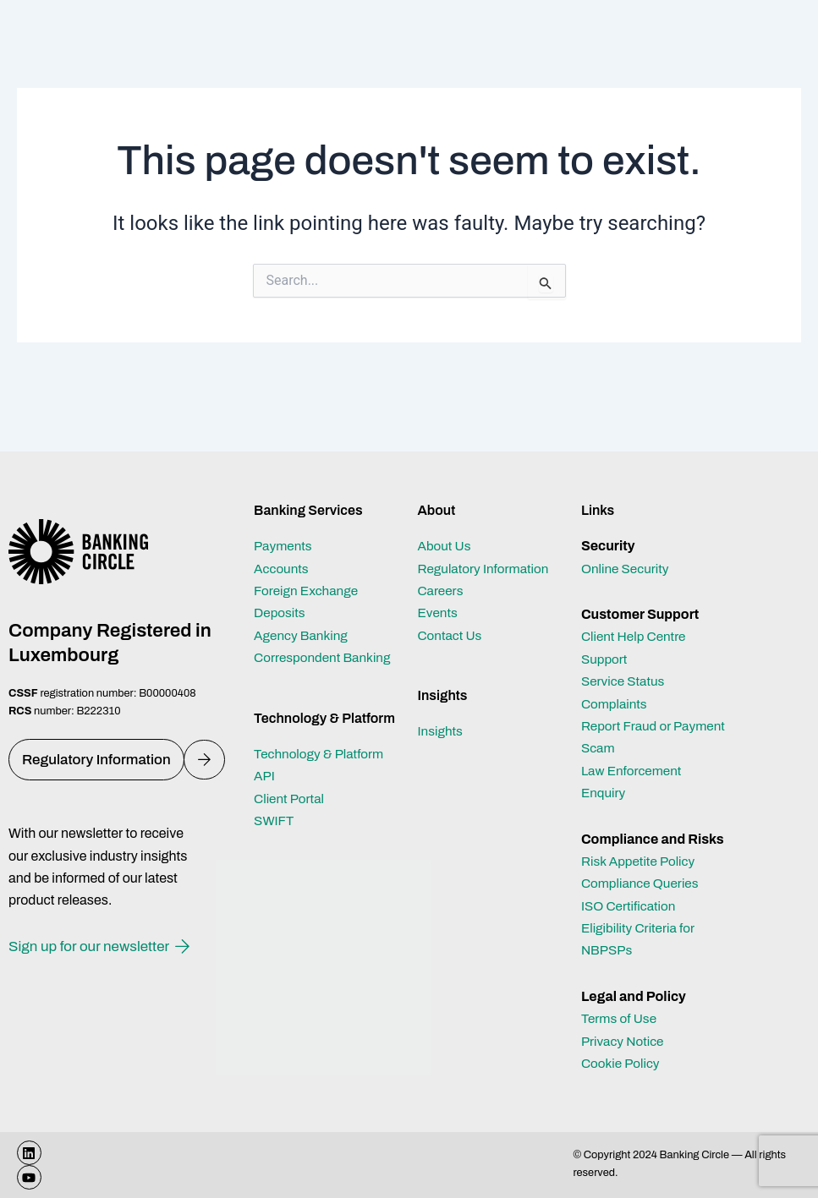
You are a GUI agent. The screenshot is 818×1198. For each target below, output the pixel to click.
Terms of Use (620, 1018)
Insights (440, 731)
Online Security (627, 568)
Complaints (615, 704)
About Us (445, 546)
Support (605, 659)
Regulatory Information (485, 568)
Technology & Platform (321, 754)
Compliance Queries (642, 883)
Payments (284, 546)
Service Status (624, 681)
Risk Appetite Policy (640, 861)
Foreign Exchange (308, 590)
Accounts (282, 568)
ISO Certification (630, 906)
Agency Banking (303, 635)
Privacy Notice (624, 1041)
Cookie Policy (622, 1063)
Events (438, 612)
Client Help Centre (635, 636)
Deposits (280, 612)
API (265, 776)
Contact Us (451, 635)
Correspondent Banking (325, 657)
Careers (441, 590)
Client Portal (290, 798)
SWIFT (274, 820)
